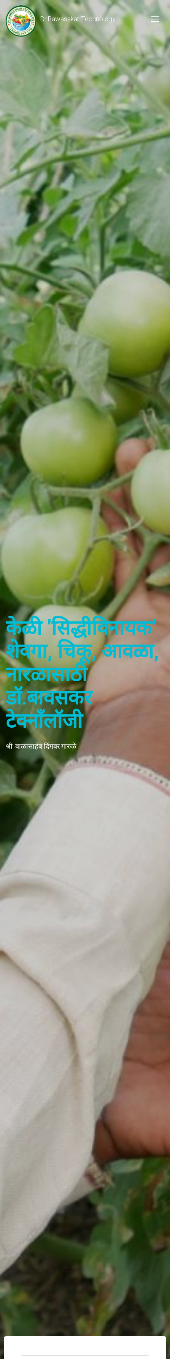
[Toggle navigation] (155, 19)
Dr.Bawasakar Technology (61, 19)
